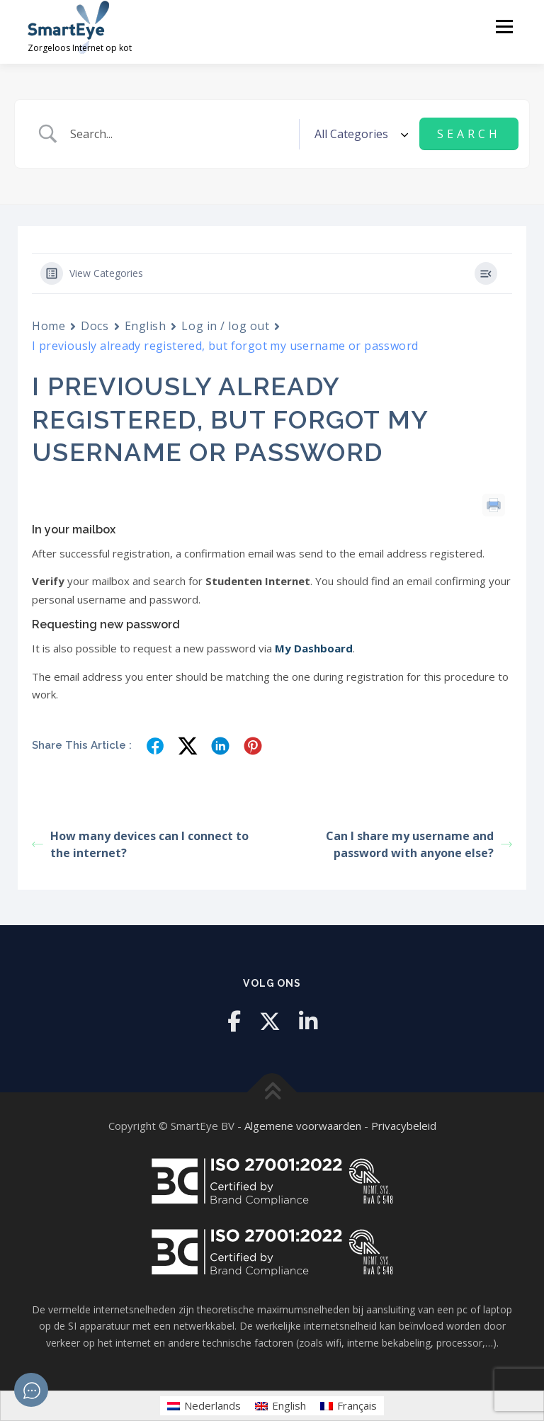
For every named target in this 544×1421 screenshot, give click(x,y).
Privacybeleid (403, 1126)
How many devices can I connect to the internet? (140, 844)
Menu (504, 26)
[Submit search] (468, 134)
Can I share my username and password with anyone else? (419, 844)
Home (48, 326)
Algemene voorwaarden (302, 1126)
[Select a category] (359, 134)
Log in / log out (225, 326)
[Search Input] (179, 134)
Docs (94, 326)
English (145, 326)
